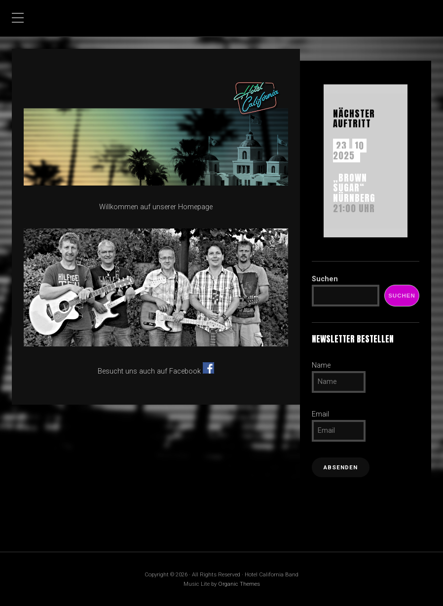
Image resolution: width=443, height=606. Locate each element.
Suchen (325, 279)
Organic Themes (239, 583)
